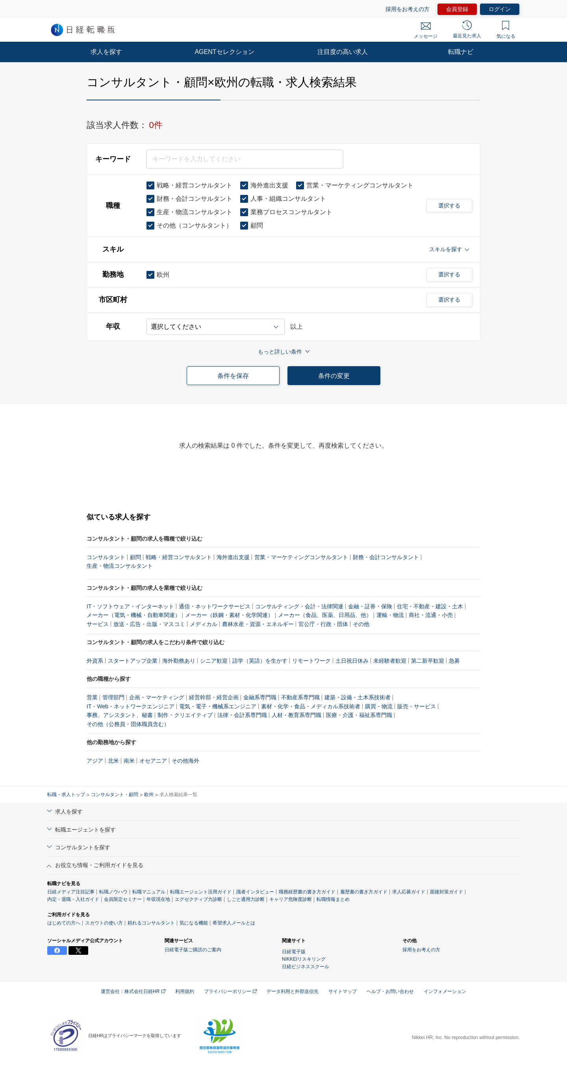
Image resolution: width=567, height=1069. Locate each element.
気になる (506, 30)
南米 (129, 761)
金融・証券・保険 (370, 606)
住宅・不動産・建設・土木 (430, 606)
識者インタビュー (255, 892)
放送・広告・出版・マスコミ (149, 624)
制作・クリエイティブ (185, 715)
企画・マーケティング (156, 697)
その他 (361, 624)
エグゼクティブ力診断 (198, 899)
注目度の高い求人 (342, 51)
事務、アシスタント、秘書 (120, 715)
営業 (92, 697)
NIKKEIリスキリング (304, 959)
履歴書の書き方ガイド (363, 892)
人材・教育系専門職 (296, 715)
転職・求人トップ (66, 794)
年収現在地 (158, 899)
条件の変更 (334, 375)
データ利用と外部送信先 (293, 991)
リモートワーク (311, 661)
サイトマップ (342, 991)
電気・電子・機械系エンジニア (217, 706)
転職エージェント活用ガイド (201, 892)
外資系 (95, 661)
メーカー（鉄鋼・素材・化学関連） (229, 615)
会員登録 (457, 9)
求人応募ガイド (408, 892)
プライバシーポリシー (230, 991)
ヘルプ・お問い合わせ (390, 991)
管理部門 (113, 697)
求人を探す (106, 51)
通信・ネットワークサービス (214, 606)
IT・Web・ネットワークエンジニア (130, 706)
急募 (454, 661)
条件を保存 (233, 375)
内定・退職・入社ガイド (73, 899)
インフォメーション (445, 991)
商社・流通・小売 (431, 615)
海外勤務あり (178, 661)
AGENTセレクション (224, 51)
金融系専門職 (259, 697)
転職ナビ (460, 51)
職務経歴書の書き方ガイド (307, 892)
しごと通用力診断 (246, 899)
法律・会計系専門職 (242, 715)
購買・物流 (379, 706)
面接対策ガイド (446, 892)
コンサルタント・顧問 (114, 794)
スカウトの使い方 (104, 923)
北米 (113, 761)
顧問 (135, 557)
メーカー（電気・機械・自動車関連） (133, 615)
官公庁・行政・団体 (323, 624)
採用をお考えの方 (407, 9)
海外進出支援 (233, 557)
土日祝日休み (352, 661)
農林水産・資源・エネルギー (258, 624)
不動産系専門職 (300, 697)
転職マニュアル (148, 892)
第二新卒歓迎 (427, 661)
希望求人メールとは (234, 923)
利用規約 (184, 991)
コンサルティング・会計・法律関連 (299, 606)
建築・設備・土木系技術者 (357, 697)
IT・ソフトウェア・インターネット (130, 606)
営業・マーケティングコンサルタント (301, 557)
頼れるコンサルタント (151, 923)
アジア (95, 761)
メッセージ (425, 30)
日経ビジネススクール (305, 966)
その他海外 (185, 761)
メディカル (203, 624)
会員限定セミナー (123, 899)
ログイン (500, 9)
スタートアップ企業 (133, 661)
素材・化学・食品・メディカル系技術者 (310, 706)
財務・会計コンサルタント (386, 557)
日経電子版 (294, 951)
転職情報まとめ (333, 899)
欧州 (149, 794)
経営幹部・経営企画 (214, 697)
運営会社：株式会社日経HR (133, 991)
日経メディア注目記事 (70, 892)
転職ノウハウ (113, 892)
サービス (98, 624)
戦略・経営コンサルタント (179, 557)
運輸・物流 (390, 615)
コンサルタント (106, 557)
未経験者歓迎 (389, 661)
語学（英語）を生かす (259, 661)
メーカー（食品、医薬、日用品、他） (325, 615)
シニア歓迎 (214, 661)
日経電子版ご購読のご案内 (193, 949)
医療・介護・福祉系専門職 (359, 715)
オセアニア (153, 761)
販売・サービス (416, 706)
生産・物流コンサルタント (120, 566)
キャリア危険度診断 (290, 899)
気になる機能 (194, 923)
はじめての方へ (63, 923)
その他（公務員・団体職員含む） (128, 724)
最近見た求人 (467, 29)
